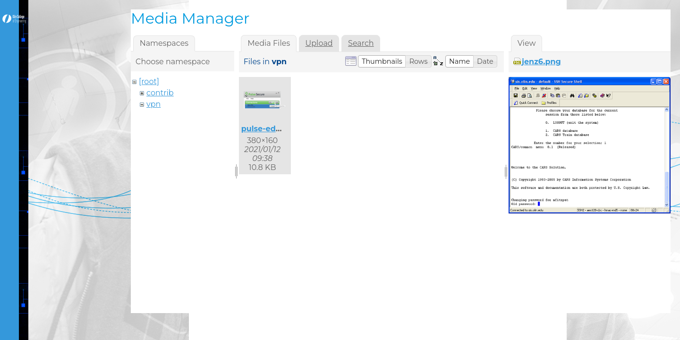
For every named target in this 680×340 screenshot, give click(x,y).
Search (361, 43)
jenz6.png (541, 61)
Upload (319, 43)
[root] (149, 81)
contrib (160, 92)
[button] (382, 61)
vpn (153, 104)
